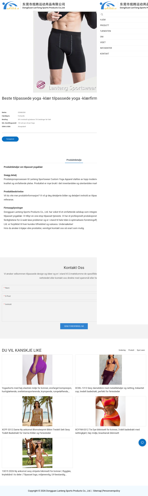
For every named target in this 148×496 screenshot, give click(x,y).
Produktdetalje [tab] (74, 160)
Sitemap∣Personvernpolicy (106, 490)
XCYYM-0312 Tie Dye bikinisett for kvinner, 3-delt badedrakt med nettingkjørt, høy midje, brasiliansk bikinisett (107, 431)
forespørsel (10, 139)
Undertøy (122, 350)
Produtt (131, 350)
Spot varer (141, 350)
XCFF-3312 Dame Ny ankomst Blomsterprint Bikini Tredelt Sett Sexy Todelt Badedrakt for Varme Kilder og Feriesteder (36, 431)
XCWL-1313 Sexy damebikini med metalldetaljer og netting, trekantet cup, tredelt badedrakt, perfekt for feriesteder (109, 390)
